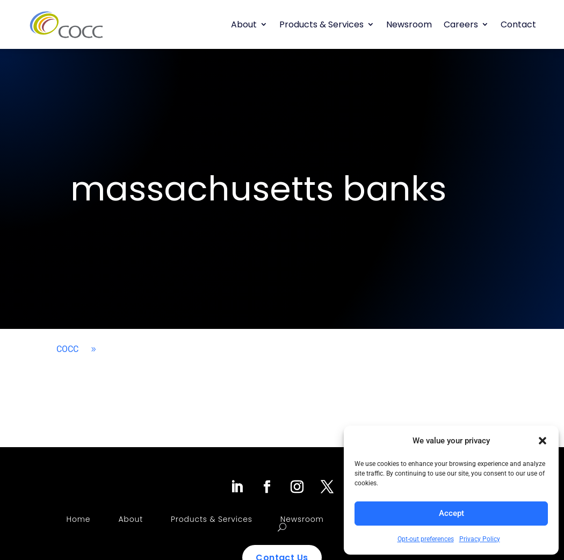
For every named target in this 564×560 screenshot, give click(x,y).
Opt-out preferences (425, 539)
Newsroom (409, 24)
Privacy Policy (479, 539)
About (244, 24)
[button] (542, 440)
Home (79, 519)
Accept (451, 513)
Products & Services (321, 24)
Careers (461, 24)
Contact (518, 24)
